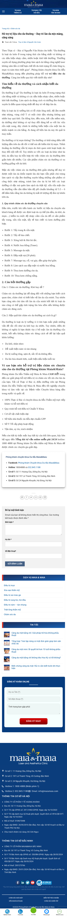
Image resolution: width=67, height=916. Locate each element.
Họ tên (8, 539)
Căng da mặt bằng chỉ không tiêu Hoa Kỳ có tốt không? (36, 657)
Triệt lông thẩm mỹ (12, 609)
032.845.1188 (34, 467)
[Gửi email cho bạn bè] (36, 497)
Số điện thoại (10, 551)
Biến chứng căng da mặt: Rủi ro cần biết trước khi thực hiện (36, 667)
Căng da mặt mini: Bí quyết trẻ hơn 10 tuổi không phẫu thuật (36, 650)
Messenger (46, 912)
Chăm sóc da (15, 28)
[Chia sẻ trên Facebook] (27, 497)
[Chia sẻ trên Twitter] (31, 497)
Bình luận (9, 522)
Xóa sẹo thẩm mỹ (12, 590)
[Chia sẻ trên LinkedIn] (45, 497)
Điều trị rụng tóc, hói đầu (15, 600)
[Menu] (3, 11)
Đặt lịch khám (7, 912)
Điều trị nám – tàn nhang (15, 605)
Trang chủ (5, 28)
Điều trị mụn (9, 585)
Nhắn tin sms (59, 912)
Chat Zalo (20, 912)
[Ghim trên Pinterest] (40, 497)
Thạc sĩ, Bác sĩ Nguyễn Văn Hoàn (29, 42)
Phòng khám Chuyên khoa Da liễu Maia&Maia (38, 463)
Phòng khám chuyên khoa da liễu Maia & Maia (36, 907)
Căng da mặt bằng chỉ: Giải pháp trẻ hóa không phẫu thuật (35, 634)
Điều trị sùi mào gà (12, 595)
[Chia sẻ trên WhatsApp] (22, 497)
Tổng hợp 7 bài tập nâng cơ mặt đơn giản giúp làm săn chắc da (36, 642)
